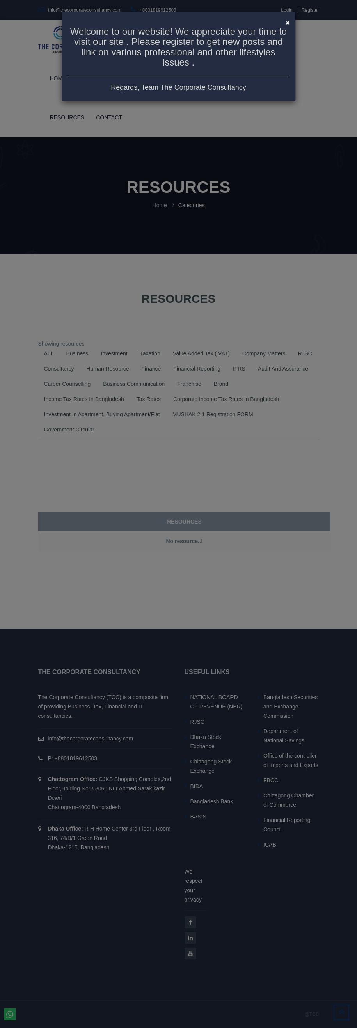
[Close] (287, 22)
